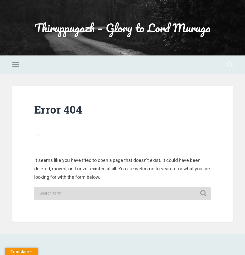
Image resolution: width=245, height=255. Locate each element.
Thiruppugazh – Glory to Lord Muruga (122, 27)
